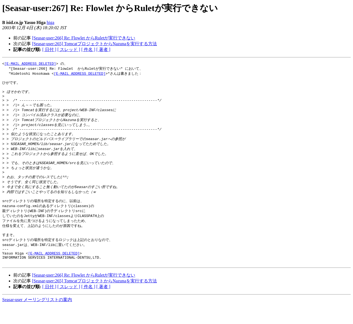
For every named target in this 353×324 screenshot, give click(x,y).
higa (50, 22)
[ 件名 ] (88, 49)
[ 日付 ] (49, 49)
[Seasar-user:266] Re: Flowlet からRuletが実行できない (83, 38)
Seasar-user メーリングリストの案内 (37, 318)
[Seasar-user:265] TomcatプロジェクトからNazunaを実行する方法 (94, 43)
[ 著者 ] (103, 49)
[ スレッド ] (68, 49)
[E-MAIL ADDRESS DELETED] (30, 63)
